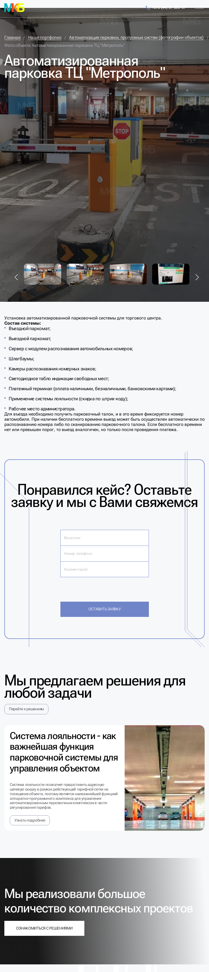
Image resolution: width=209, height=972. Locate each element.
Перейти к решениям (26, 709)
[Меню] (199, 7)
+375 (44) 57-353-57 (165, 7)
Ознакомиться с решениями (44, 928)
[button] (16, 277)
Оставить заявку (104, 609)
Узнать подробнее (29, 820)
